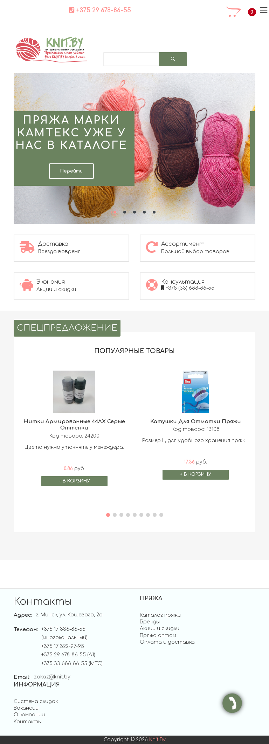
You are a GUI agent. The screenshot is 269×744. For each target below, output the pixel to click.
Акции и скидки (159, 628)
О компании (29, 714)
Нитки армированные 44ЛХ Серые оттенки (74, 425)
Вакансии (26, 708)
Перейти (71, 171)
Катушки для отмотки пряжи (195, 422)
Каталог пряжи (160, 615)
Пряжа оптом (158, 635)
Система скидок (36, 701)
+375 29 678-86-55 (99, 10)
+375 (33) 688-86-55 (187, 287)
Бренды (150, 621)
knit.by (157, 739)
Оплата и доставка (167, 642)
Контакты (28, 721)
